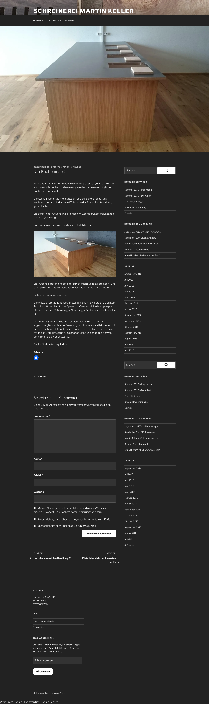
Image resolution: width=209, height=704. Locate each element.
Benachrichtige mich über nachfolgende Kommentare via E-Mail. (74, 519)
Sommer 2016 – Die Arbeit (137, 195)
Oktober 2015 (131, 327)
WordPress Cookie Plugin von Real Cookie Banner (29, 702)
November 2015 (132, 321)
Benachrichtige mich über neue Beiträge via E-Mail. (66, 525)
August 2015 (130, 338)
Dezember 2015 (132, 315)
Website (39, 491)
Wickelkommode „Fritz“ (148, 255)
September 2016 (132, 274)
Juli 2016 (128, 279)
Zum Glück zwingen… (135, 201)
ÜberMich (38, 20)
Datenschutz (39, 627)
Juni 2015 (129, 350)
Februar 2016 (131, 303)
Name (38, 458)
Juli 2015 (128, 344)
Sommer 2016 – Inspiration (138, 189)
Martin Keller (72, 167)
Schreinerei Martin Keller (84, 11)
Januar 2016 (130, 309)
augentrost (129, 232)
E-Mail (38, 475)
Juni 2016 (129, 285)
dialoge (109, 202)
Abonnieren (43, 671)
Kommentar (42, 416)
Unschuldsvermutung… (136, 207)
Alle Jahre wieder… (150, 243)
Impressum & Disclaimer (62, 20)
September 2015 (132, 332)
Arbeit (42, 376)
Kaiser (49, 336)
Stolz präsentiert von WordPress (49, 693)
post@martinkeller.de (43, 621)
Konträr (128, 213)
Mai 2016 (129, 291)
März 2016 (129, 297)
